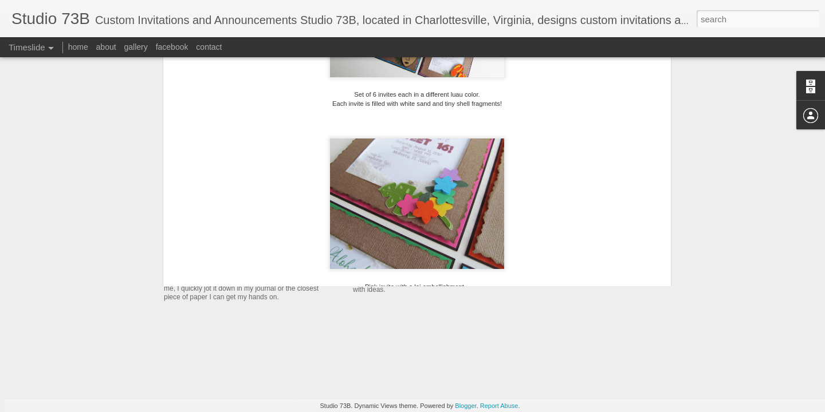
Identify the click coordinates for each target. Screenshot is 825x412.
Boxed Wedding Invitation (242, 266)
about (106, 47)
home (78, 47)
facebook (172, 47)
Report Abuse (499, 405)
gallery (136, 47)
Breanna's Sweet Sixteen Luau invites (439, 243)
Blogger (465, 405)
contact (209, 47)
